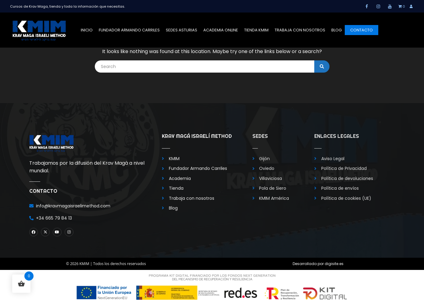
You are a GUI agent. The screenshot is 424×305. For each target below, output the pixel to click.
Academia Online (220, 30)
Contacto (361, 30)
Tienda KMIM (256, 30)
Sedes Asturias (181, 30)
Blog (336, 30)
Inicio (87, 30)
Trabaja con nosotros (300, 30)
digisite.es (334, 263)
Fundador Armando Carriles (129, 30)
